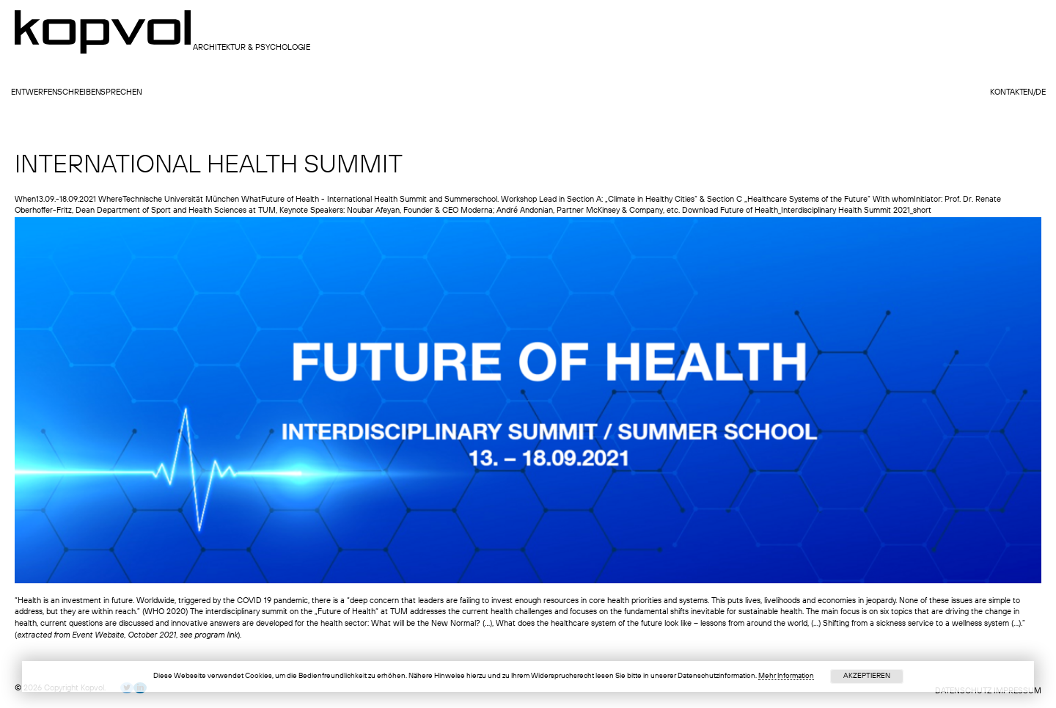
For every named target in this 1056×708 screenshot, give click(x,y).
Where (110, 200)
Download (700, 211)
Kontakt (1007, 93)
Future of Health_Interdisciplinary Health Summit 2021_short (825, 211)
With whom (893, 200)
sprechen (121, 93)
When (25, 200)
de (1040, 93)
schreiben (79, 93)
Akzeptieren (866, 675)
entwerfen (34, 93)
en (1028, 93)
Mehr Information (786, 675)
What (251, 200)
